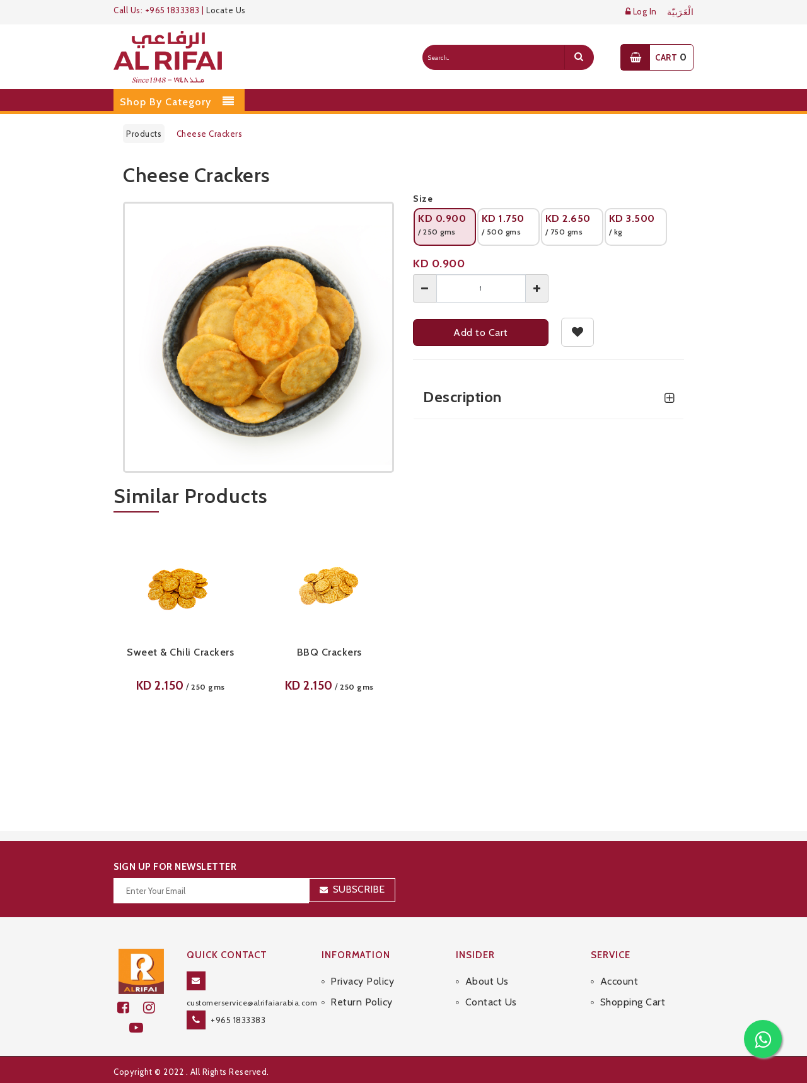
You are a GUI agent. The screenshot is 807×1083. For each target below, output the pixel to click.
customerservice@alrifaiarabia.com (252, 1002)
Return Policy (361, 1002)
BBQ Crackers (329, 652)
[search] (578, 57)
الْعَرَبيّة (680, 12)
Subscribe (359, 889)
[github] (154, 1007)
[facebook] (130, 1007)
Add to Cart (480, 333)
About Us (487, 981)
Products (143, 134)
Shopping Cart (633, 1002)
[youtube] (141, 1027)
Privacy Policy (362, 981)
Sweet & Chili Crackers (180, 652)
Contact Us (491, 1002)
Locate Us (226, 10)
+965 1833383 (238, 1020)
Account (619, 981)
